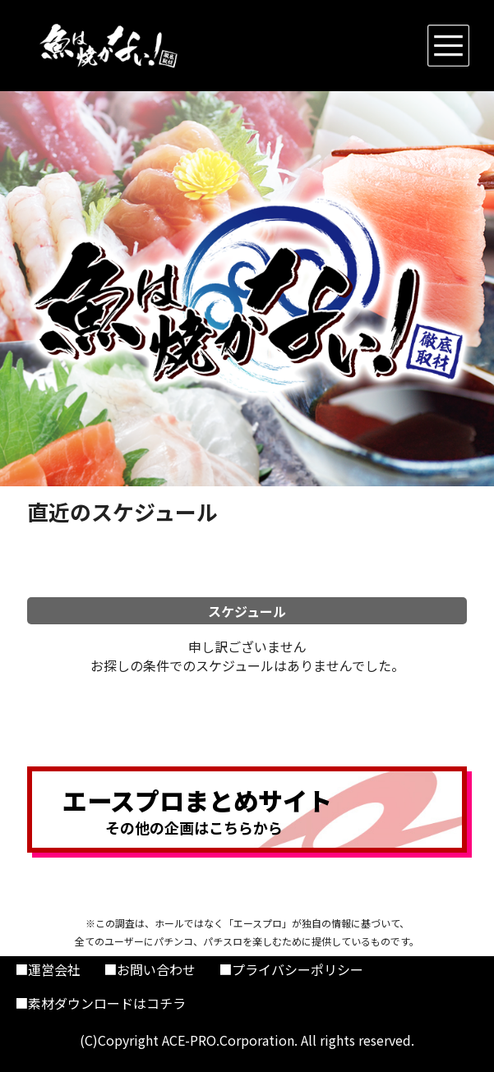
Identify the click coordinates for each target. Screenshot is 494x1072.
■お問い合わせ (150, 969)
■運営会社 (48, 969)
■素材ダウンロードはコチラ (100, 1003)
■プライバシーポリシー (291, 969)
